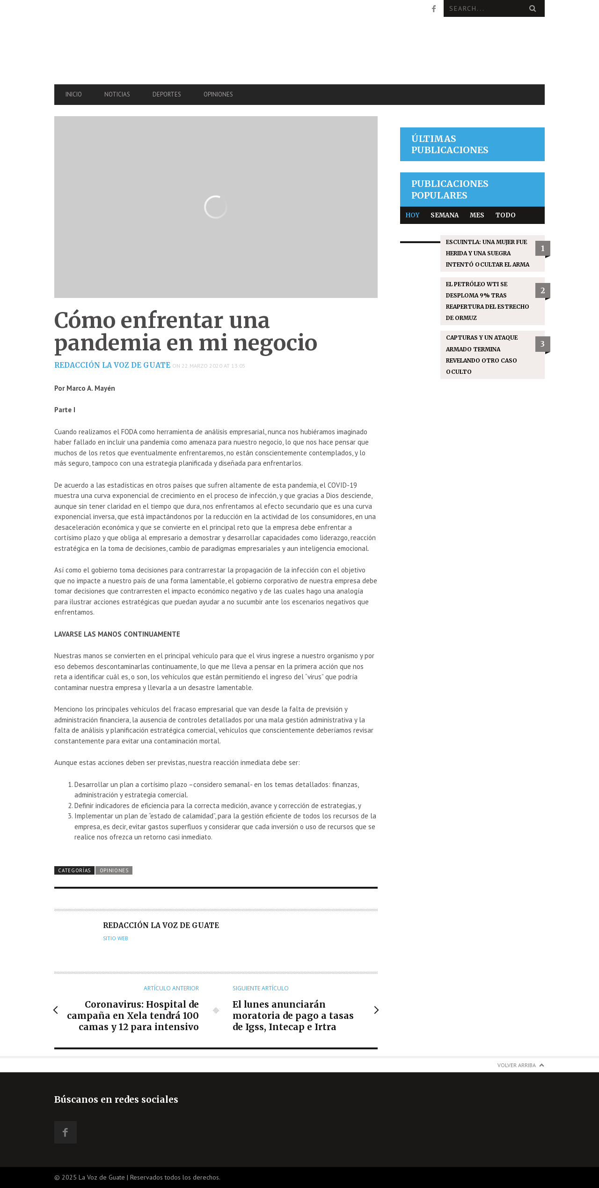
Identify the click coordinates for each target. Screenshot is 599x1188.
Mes (477, 215)
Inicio (74, 94)
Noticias (117, 94)
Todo (506, 215)
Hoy (412, 215)
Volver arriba (516, 1065)
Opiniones (218, 94)
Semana (445, 215)
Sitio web (115, 938)
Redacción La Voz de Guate (112, 365)
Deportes (167, 94)
